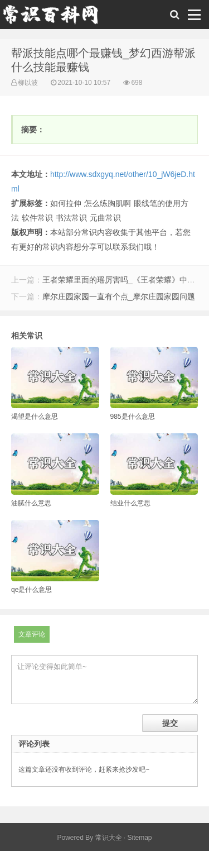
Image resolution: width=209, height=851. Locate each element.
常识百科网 (55, 17)
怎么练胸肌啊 (107, 203)
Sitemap (140, 838)
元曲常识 (105, 217)
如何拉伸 (65, 203)
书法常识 (71, 217)
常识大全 (108, 838)
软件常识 (37, 217)
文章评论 (31, 634)
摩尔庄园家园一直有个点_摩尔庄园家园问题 (118, 296)
